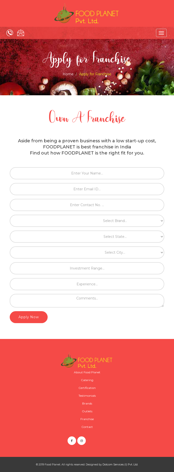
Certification (87, 388)
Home (68, 74)
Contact (87, 427)
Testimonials (87, 395)
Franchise (87, 419)
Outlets (87, 411)
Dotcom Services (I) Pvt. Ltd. (120, 464)
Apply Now (28, 317)
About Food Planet (87, 372)
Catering (87, 380)
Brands (87, 403)
